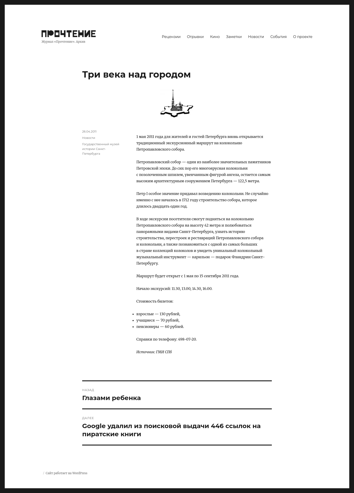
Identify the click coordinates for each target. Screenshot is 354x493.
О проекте (302, 37)
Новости (256, 37)
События (278, 37)
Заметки (234, 37)
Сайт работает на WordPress (66, 473)
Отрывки (195, 37)
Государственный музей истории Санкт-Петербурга (100, 148)
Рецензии (171, 37)
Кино (215, 37)
